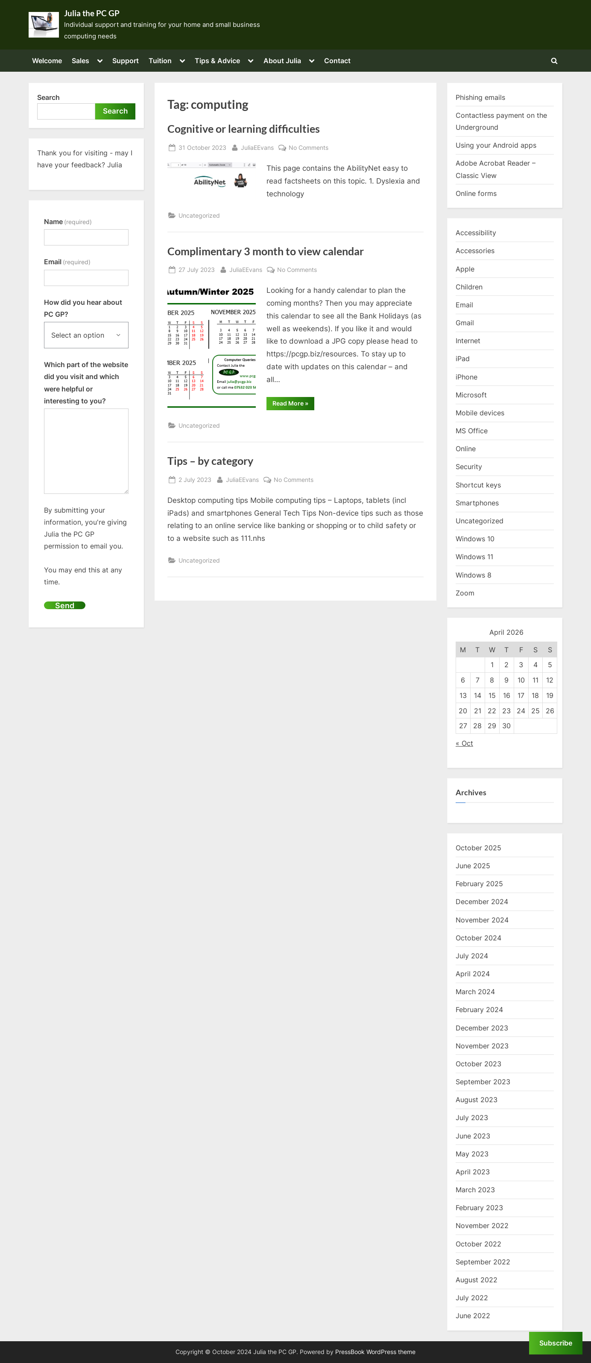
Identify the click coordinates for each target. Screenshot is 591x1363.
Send (64, 605)
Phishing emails (480, 97)
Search (48, 97)
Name (68, 221)
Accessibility (476, 232)
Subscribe (555, 1343)
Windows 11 (474, 556)
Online (466, 448)
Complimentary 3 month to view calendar (265, 251)
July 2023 (472, 1117)
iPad (463, 358)
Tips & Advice (217, 60)
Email (67, 261)
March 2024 (475, 991)
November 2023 (482, 1046)
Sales (80, 60)
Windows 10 (475, 538)
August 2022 (476, 1279)
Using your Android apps (496, 145)
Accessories (475, 250)
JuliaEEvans (257, 146)
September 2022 (483, 1262)
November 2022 (482, 1225)
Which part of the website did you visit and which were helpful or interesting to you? (86, 382)
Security (469, 466)
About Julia (282, 60)
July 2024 (472, 955)
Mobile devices (480, 413)
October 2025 (478, 847)
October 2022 (478, 1244)
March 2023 (475, 1189)
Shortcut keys (478, 485)
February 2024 (479, 1009)
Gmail (465, 322)
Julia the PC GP (92, 13)
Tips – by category (210, 461)
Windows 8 (474, 575)
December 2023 (482, 1028)
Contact (337, 60)
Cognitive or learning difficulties (243, 129)
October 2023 (478, 1063)
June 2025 (473, 865)
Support (125, 60)
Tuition (160, 60)
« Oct (464, 743)
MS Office (472, 430)
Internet (468, 340)
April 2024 (473, 973)
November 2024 (482, 920)
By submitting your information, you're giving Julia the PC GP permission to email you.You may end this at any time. (85, 546)
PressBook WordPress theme (375, 1351)
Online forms (476, 193)
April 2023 (473, 1171)
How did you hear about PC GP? (83, 308)
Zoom (465, 593)
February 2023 (479, 1207)
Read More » (293, 404)
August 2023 (476, 1099)
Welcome (47, 60)
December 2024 (482, 901)
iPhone (466, 377)
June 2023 (473, 1136)
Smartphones (477, 503)
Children (469, 287)
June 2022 (473, 1315)
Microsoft (471, 395)
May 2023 (472, 1154)
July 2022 (472, 1297)
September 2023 (483, 1081)
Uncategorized (199, 215)
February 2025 (479, 883)
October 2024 (478, 938)
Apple (465, 269)
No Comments (308, 147)
